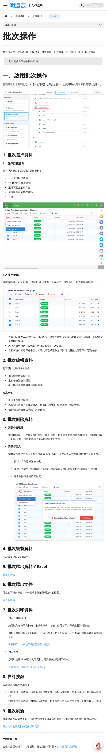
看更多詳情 (9, 574)
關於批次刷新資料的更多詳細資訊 (21, 726)
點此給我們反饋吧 (67, 746)
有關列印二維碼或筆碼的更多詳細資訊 (29, 644)
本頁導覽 (10, 25)
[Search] (91, 5)
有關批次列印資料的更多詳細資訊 (26, 666)
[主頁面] (6, 16)
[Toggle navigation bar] (5, 5)
